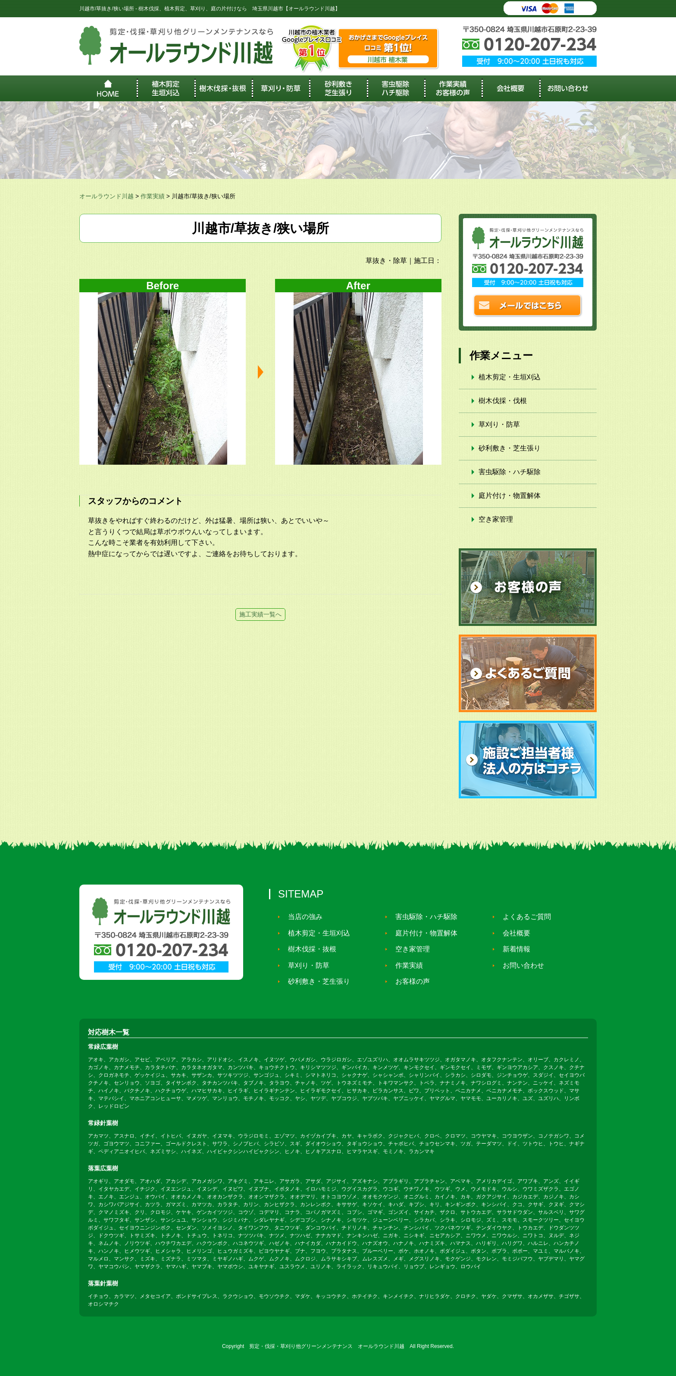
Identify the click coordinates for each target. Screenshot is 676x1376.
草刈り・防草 (499, 424)
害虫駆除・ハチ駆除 (510, 471)
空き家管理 (496, 519)
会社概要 (513, 933)
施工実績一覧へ (260, 614)
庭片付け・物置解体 (510, 495)
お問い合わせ (520, 965)
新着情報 (513, 949)
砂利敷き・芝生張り (510, 448)
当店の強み (302, 916)
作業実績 (405, 965)
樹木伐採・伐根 (503, 400)
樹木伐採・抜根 (309, 949)
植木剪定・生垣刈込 (510, 377)
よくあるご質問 (523, 916)
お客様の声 (409, 981)
